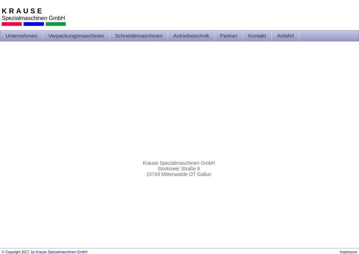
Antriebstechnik (191, 36)
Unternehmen (22, 36)
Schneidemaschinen (138, 36)
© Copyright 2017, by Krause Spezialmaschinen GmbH (44, 252)
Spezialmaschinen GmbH (33, 18)
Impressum (348, 252)
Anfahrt (285, 36)
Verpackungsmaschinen (76, 36)
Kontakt (257, 36)
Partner (228, 36)
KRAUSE (23, 11)
